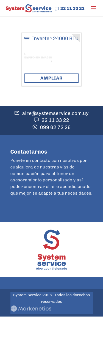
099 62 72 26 (55, 127)
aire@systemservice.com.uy (55, 113)
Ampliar (51, 78)
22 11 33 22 (72, 8)
